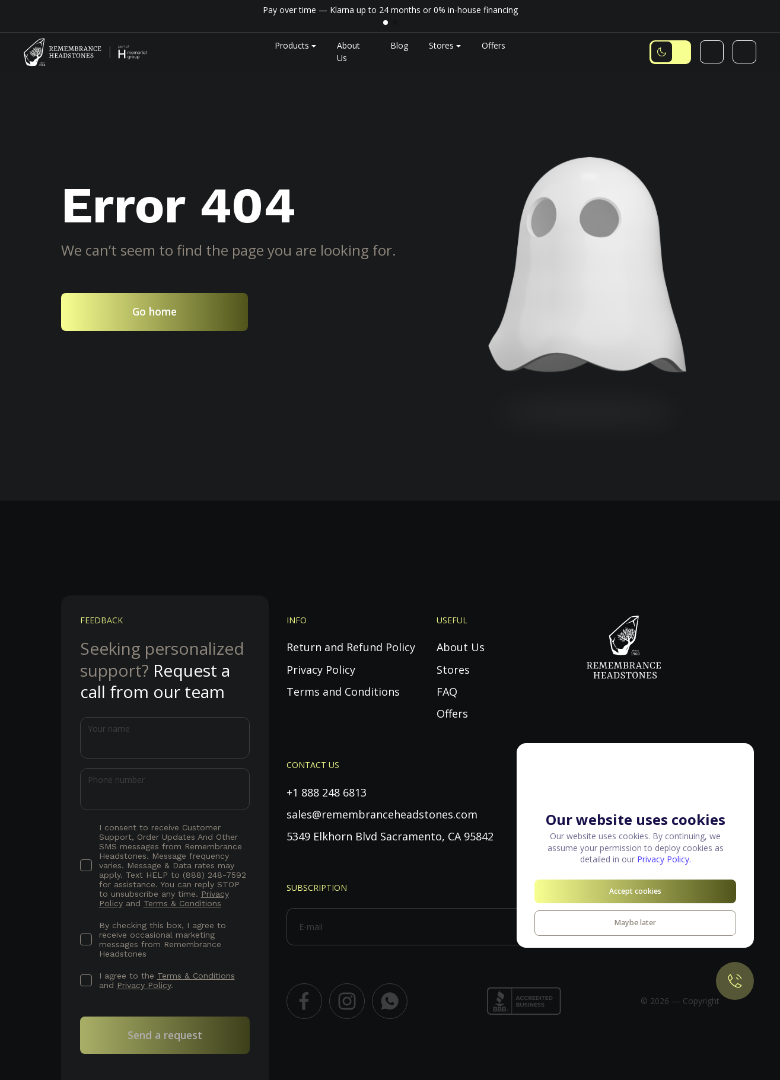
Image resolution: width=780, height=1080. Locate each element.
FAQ (447, 691)
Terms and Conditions (343, 691)
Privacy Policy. (664, 859)
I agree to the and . (167, 980)
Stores (441, 45)
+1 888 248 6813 (326, 792)
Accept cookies (635, 891)
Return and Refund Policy (350, 647)
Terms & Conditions (182, 903)
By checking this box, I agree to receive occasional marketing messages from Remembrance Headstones (162, 939)
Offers (493, 45)
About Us (461, 647)
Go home (154, 311)
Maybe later (635, 922)
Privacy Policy (144, 985)
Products (292, 45)
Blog (399, 45)
